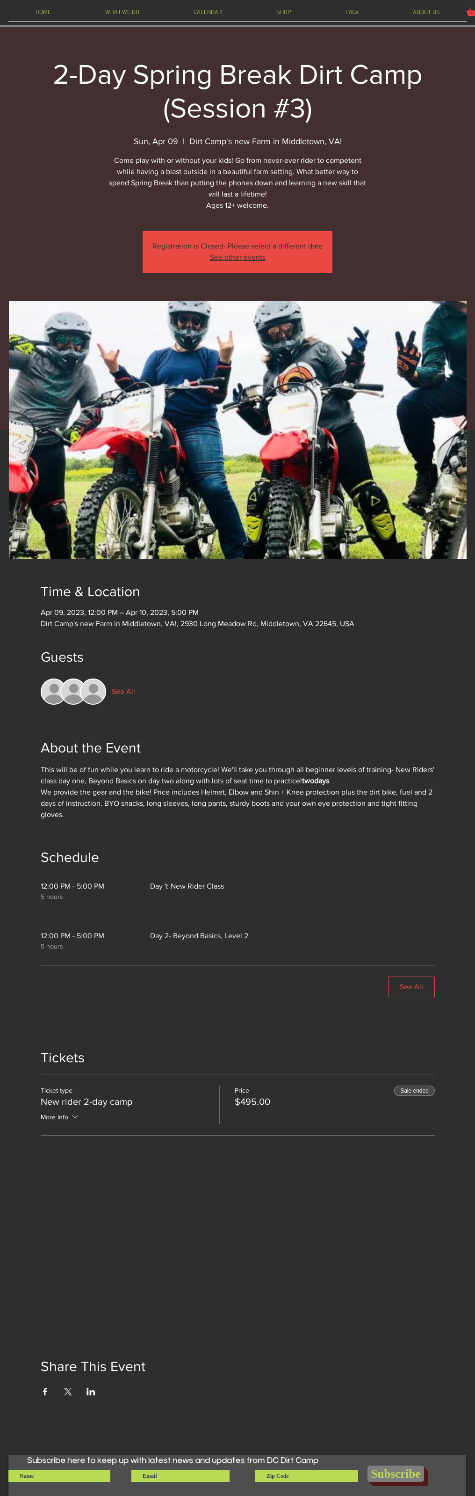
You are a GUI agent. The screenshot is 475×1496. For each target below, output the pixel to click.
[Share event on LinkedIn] (90, 1391)
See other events (238, 257)
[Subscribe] (395, 1474)
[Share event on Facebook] (45, 1391)
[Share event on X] (68, 1391)
